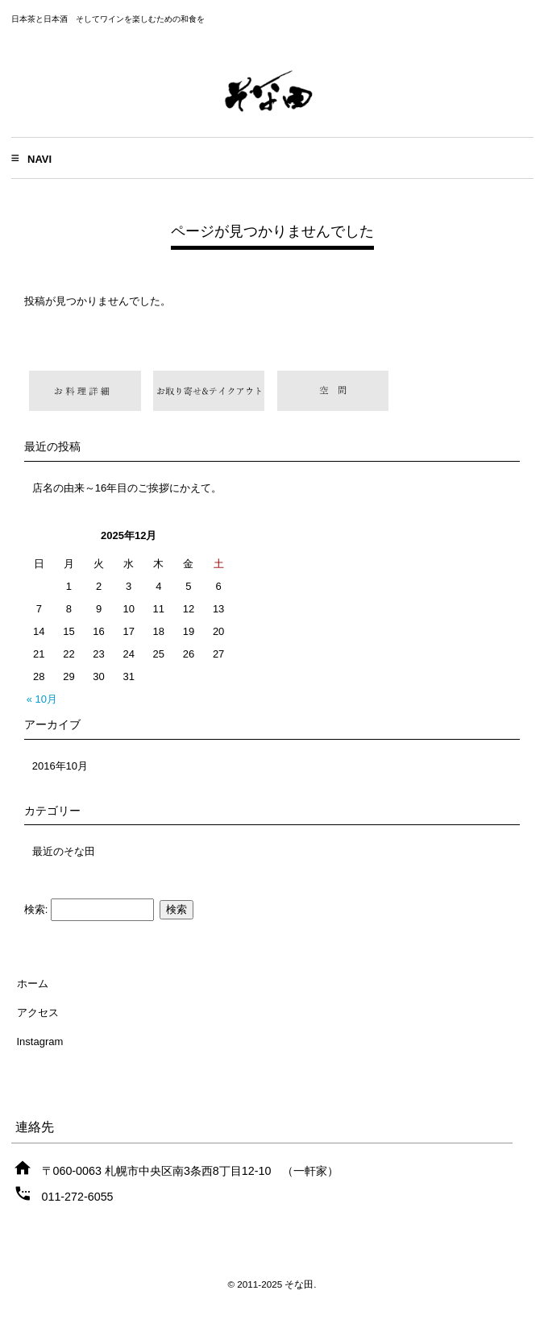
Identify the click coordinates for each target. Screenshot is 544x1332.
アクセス (38, 1012)
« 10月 (42, 699)
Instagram (40, 1041)
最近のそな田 (63, 851)
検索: (36, 909)
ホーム (32, 983)
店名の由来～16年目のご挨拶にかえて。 (127, 488)
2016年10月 (60, 766)
